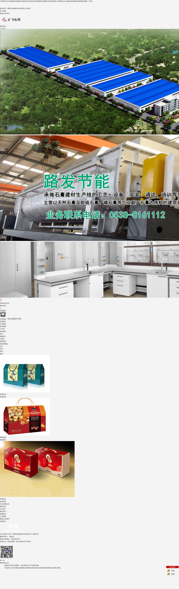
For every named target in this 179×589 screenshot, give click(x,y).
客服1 (173, 571)
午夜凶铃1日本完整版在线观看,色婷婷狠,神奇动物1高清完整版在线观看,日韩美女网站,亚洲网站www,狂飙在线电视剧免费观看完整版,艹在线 (46, 1)
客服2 (173, 574)
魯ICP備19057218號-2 (23, 541)
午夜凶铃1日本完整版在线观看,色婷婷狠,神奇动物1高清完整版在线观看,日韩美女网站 (32, 568)
